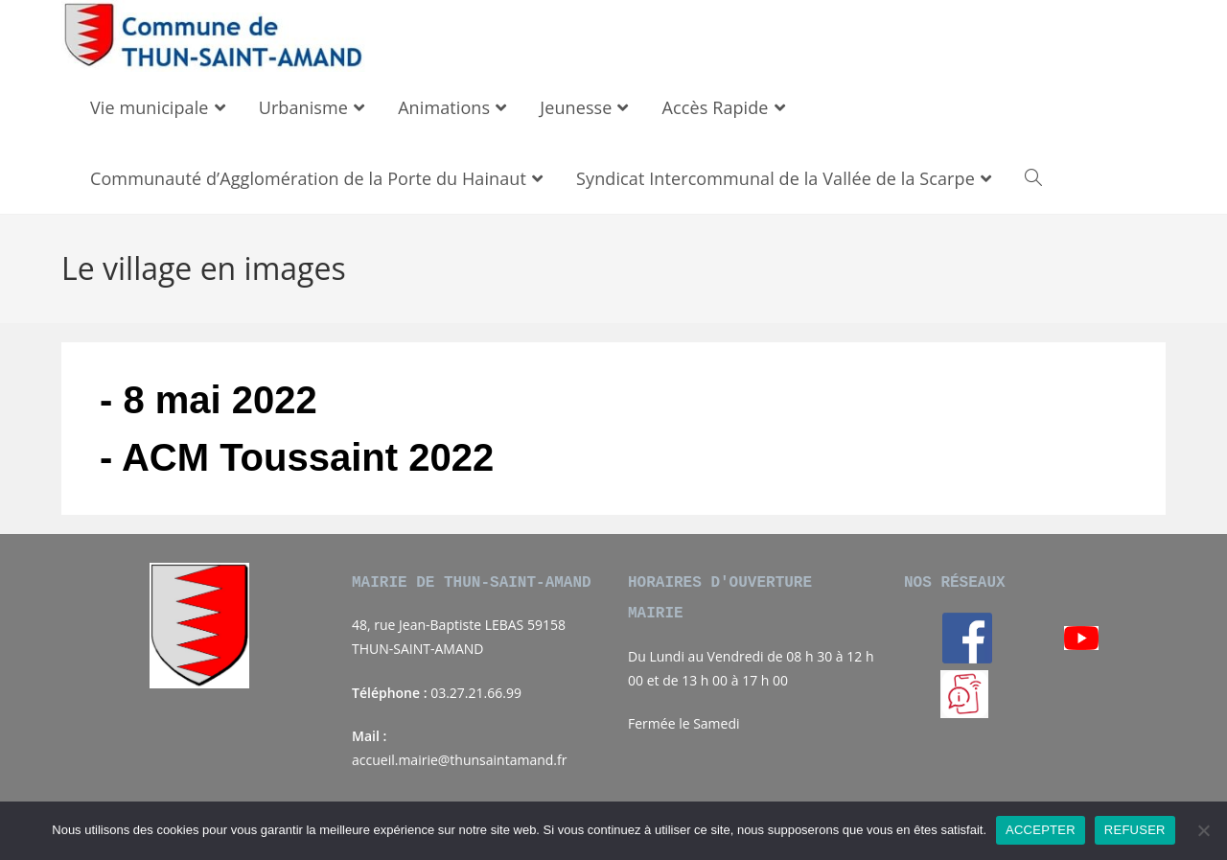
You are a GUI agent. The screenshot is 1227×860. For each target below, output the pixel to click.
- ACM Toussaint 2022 (297, 457)
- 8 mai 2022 (208, 400)
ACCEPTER (1041, 830)
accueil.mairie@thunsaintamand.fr (459, 760)
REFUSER (1135, 830)
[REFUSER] (1203, 830)
